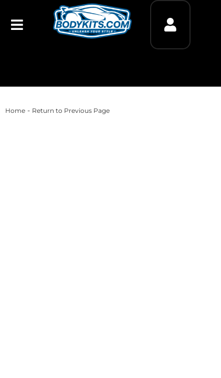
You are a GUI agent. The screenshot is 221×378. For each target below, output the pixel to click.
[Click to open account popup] (170, 24)
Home (15, 110)
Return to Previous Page (71, 110)
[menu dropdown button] (17, 24)
